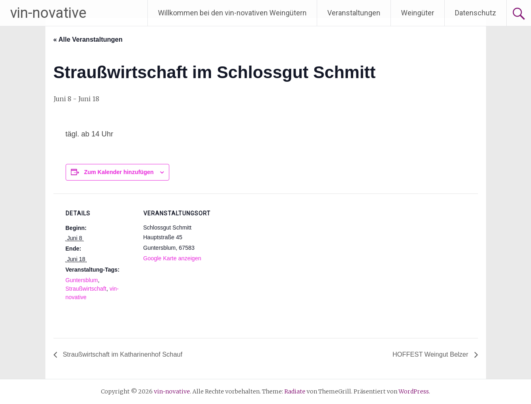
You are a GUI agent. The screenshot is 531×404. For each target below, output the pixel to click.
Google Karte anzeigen (172, 258)
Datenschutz (475, 13)
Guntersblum (82, 280)
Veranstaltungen (353, 13)
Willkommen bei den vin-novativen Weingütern (232, 13)
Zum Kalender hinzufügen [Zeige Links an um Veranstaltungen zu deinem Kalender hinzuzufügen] (119, 172)
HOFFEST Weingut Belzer (431, 354)
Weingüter (417, 13)
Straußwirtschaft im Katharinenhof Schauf (122, 354)
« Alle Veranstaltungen (88, 39)
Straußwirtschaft (86, 288)
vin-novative (48, 12)
